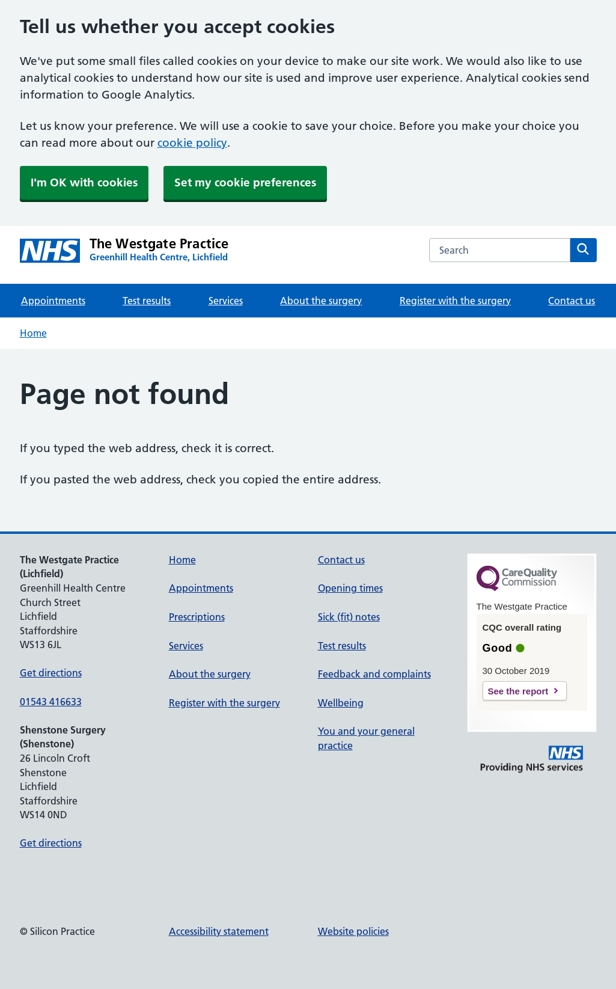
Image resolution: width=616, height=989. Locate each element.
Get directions (51, 673)
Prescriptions (197, 617)
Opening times (350, 588)
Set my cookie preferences (245, 182)
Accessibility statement (219, 931)
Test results (147, 301)
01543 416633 (51, 702)
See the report (518, 691)
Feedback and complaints (374, 674)
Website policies (353, 931)
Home (33, 333)
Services (226, 301)
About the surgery (321, 301)
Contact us (571, 301)
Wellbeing (341, 703)
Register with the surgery (455, 301)
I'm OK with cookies (84, 182)
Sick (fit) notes (349, 617)
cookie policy (192, 143)
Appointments (53, 301)
